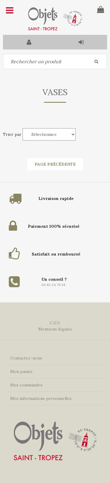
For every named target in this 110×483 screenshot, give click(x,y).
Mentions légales (55, 329)
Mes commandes (26, 385)
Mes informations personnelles (41, 398)
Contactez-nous (26, 358)
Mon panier (21, 371)
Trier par (12, 134)
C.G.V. (55, 323)
